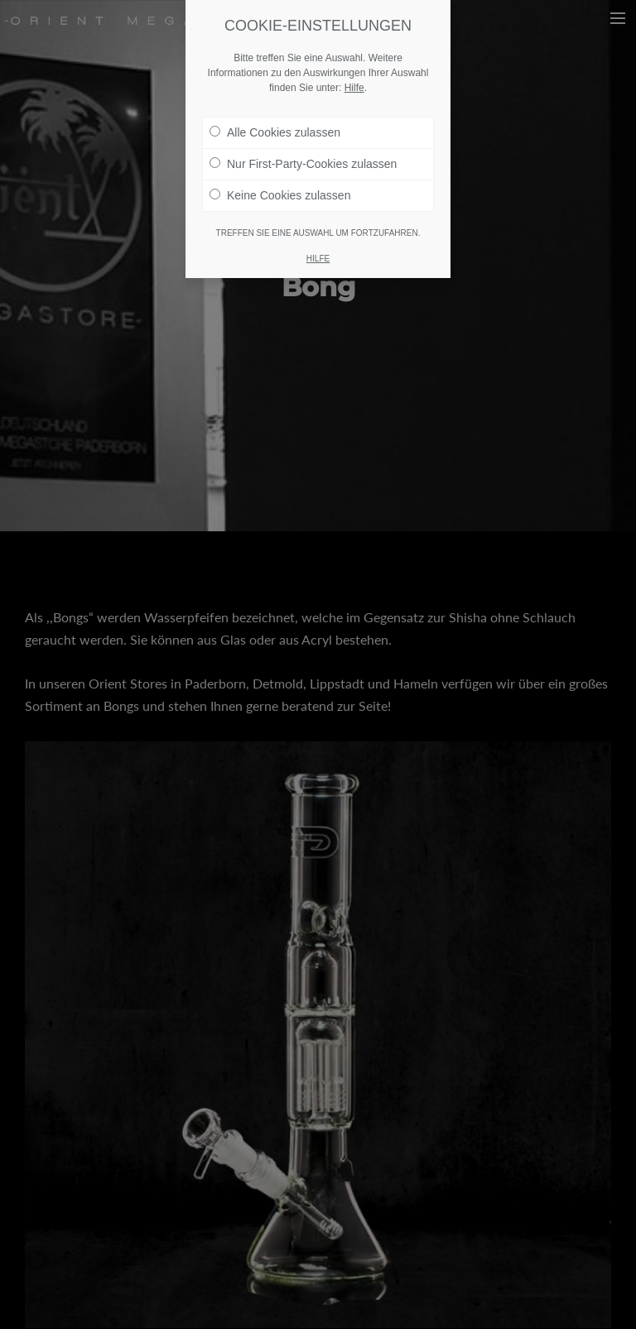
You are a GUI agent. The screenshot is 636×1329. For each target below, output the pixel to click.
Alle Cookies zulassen (275, 132)
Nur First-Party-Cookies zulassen (303, 163)
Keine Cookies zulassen (280, 195)
